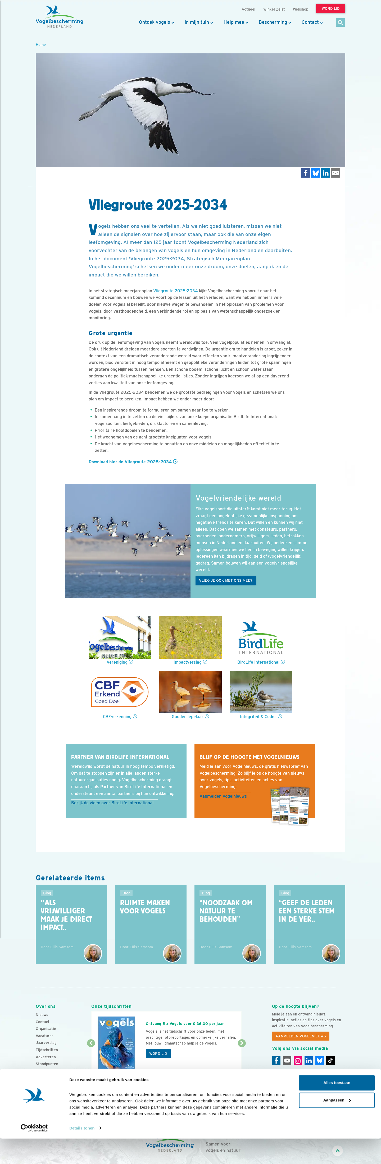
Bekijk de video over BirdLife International (112, 802)
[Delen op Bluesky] (315, 173)
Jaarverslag (46, 1043)
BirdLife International (258, 662)
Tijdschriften (47, 1050)
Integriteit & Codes (258, 716)
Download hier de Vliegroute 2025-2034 (130, 461)
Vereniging (117, 662)
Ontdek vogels (154, 22)
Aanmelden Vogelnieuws (223, 796)
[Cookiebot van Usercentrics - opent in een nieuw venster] (34, 1154)
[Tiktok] (330, 1060)
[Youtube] (287, 1060)
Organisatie (46, 1029)
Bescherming (273, 22)
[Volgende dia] (241, 1059)
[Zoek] (340, 22)
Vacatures (44, 1036)
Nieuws (42, 1015)
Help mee (234, 22)
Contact (310, 22)
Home (41, 44)
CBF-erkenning (117, 716)
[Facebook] (276, 1060)
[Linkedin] (309, 1060)
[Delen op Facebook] (305, 173)
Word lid (158, 1053)
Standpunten (47, 1064)
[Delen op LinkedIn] (325, 173)
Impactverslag (188, 662)
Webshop (300, 9)
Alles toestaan (336, 1108)
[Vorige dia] (91, 1059)
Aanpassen (337, 1125)
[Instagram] (298, 1060)
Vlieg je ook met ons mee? (225, 580)
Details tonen (81, 1153)
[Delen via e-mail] (335, 173)
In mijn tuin (197, 22)
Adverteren (46, 1057)
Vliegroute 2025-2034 (175, 290)
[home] (59, 16)
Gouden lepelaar (187, 716)
